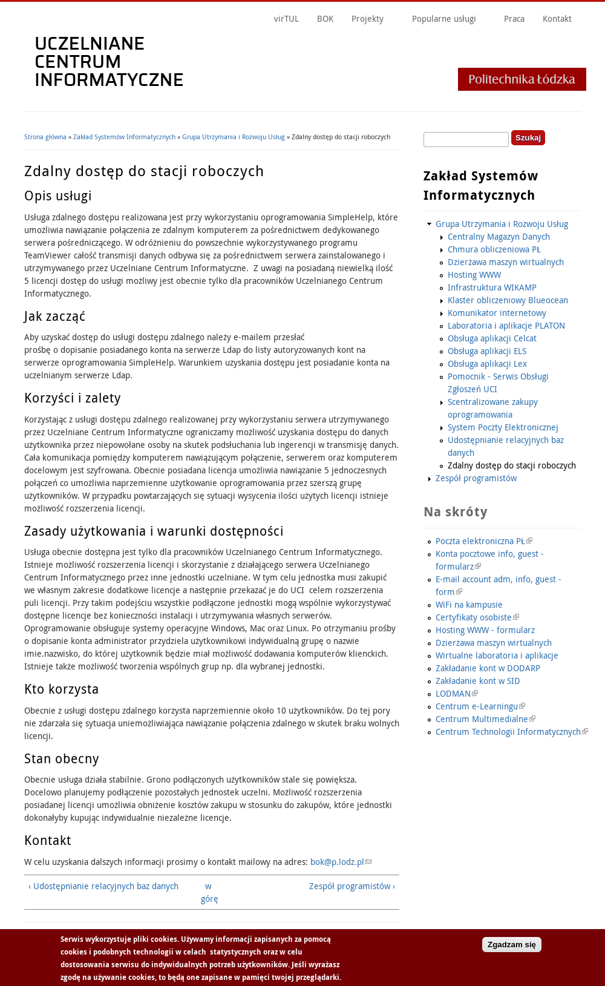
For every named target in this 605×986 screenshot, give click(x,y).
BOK (325, 18)
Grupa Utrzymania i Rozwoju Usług (233, 136)
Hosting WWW (474, 274)
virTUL (286, 18)
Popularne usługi (444, 18)
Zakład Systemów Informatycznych (124, 136)
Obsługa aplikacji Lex (487, 363)
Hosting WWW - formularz (485, 630)
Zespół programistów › (352, 886)
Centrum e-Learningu (480, 706)
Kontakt (557, 18)
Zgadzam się (512, 947)
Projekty (368, 18)
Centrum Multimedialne (485, 719)
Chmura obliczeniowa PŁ (494, 249)
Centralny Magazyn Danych (499, 236)
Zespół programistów (476, 478)
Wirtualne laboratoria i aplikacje (497, 655)
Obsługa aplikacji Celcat (492, 338)
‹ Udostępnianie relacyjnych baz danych (103, 886)
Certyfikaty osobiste (477, 617)
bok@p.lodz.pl (340, 861)
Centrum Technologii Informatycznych (512, 731)
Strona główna (45, 136)
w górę (208, 892)
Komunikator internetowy (497, 312)
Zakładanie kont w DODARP (488, 668)
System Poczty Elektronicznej (503, 427)
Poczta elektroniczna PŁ (484, 541)
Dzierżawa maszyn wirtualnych (506, 262)
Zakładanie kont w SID (478, 680)
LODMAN (457, 693)
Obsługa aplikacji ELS (487, 351)
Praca (514, 18)
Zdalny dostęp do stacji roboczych (512, 465)
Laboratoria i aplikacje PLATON (506, 325)
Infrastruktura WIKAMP (492, 287)
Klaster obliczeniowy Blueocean (508, 300)
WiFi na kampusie (469, 604)
